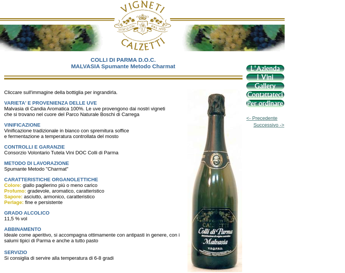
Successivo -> (269, 125)
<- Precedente (261, 118)
